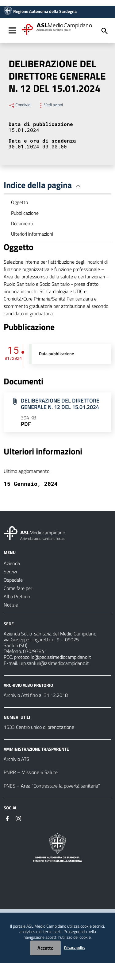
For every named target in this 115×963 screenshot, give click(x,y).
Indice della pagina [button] (43, 184)
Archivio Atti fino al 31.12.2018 (36, 695)
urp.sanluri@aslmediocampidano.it (54, 663)
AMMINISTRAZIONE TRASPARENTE (36, 749)
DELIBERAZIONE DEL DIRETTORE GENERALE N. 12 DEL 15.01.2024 (60, 403)
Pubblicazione (25, 213)
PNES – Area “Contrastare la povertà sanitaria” (52, 785)
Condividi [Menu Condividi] (20, 104)
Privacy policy (74, 947)
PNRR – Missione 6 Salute (31, 772)
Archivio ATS (16, 759)
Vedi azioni (50, 104)
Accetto (45, 948)
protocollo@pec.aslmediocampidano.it (52, 657)
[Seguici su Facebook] (7, 818)
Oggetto (19, 202)
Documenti (22, 223)
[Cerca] (104, 31)
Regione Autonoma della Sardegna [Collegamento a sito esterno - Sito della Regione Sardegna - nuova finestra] (45, 11)
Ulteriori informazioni (32, 234)
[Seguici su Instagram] (18, 818)
